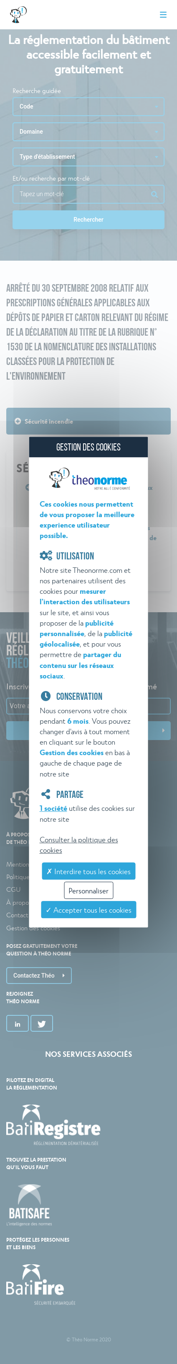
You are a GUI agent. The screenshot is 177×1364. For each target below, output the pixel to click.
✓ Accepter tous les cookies (88, 909)
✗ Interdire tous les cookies (88, 871)
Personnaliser (88, 890)
